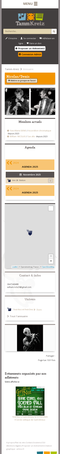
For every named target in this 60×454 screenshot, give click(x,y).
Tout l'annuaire (17, 316)
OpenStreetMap (48, 267)
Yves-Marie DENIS (18, 130)
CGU (43, 442)
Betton (22, 180)
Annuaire (28, 69)
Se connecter (28, 38)
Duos (39, 309)
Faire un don (34, 43)
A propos (10, 442)
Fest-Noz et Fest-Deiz (23, 309)
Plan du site (20, 442)
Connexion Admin (30, 54)
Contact (29, 442)
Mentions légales (14, 446)
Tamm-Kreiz (12, 69)
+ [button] (51, 256)
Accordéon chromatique (39, 130)
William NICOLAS (18, 136)
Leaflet (14, 267)
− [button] (51, 261)
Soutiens (37, 442)
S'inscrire (11, 38)
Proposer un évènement (30, 48)
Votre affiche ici (12, 381)
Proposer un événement (33, 446)
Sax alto (31, 136)
